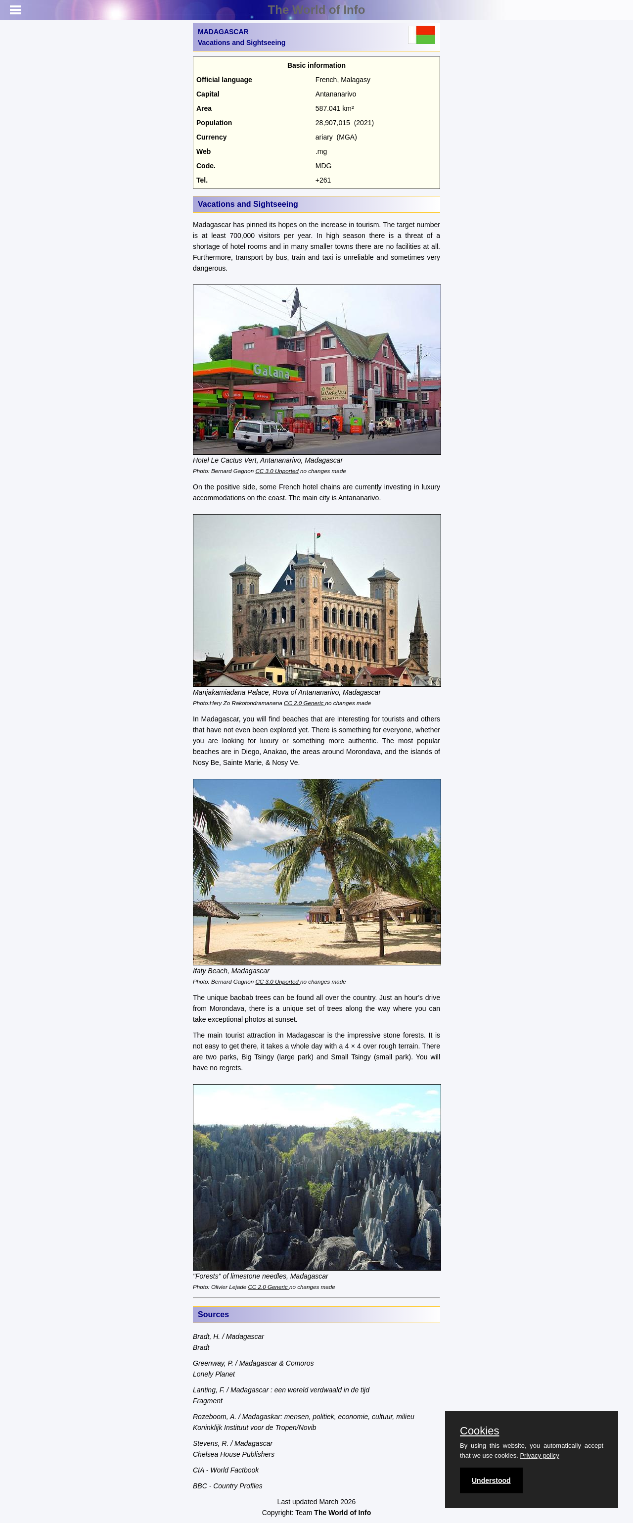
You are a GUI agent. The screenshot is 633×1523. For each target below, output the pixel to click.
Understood (491, 1480)
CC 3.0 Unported (276, 471)
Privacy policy (539, 1455)
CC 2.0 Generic (304, 703)
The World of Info (316, 9)
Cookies (479, 1431)
